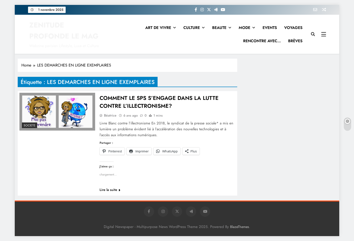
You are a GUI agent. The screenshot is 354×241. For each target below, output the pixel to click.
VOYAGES (293, 27)
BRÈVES (295, 41)
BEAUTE (219, 27)
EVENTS (270, 27)
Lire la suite (110, 189)
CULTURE (191, 27)
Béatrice (110, 115)
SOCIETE (29, 125)
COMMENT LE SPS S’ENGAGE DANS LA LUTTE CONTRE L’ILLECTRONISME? (159, 102)
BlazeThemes (239, 226)
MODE (244, 27)
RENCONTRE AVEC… (262, 41)
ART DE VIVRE (158, 27)
